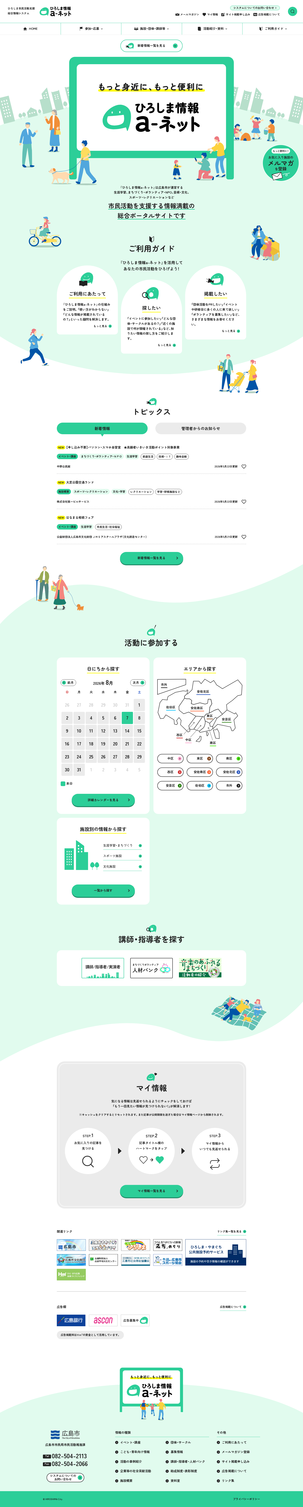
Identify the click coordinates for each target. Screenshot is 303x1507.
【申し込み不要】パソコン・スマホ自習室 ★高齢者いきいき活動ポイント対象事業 (118, 447)
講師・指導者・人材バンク (188, 1461)
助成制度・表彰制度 (184, 1471)
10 (79, 730)
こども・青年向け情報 (135, 1451)
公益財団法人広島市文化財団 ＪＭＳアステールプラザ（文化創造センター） (102, 537)
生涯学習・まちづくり (118, 845)
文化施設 (109, 866)
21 (127, 743)
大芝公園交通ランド (75, 482)
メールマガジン (189, 14)
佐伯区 (199, 785)
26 (67, 705)
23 (67, 756)
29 (103, 705)
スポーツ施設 (112, 855)
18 (91, 743)
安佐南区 (200, 772)
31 (127, 705)
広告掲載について (269, 14)
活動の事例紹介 (131, 1461)
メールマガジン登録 (236, 1451)
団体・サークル (181, 1442)
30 (115, 705)
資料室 (175, 1480)
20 (115, 743)
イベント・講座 (130, 1442)
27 (79, 705)
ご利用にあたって (234, 1442)
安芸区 (170, 785)
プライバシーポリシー (246, 1499)
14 (127, 730)
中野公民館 (63, 466)
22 (139, 743)
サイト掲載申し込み (238, 14)
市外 (229, 785)
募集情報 (177, 1451)
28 (91, 705)
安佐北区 (229, 772)
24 (79, 756)
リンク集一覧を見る (229, 1231)
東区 (200, 758)
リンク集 (228, 1480)
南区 (229, 758)
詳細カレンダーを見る (103, 800)
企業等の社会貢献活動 (135, 1471)
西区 (170, 772)
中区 (170, 758)
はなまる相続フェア (75, 517)
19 (103, 743)
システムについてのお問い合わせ (253, 8)
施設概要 (126, 1480)
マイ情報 (212, 14)
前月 (70, 682)
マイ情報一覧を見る (151, 1190)
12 (103, 730)
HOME (33, 28)
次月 (136, 682)
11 (91, 730)
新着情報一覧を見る (151, 45)
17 (79, 743)
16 (67, 743)
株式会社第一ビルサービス (73, 501)
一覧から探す (103, 890)
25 (91, 756)
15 (139, 730)
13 (115, 730)
